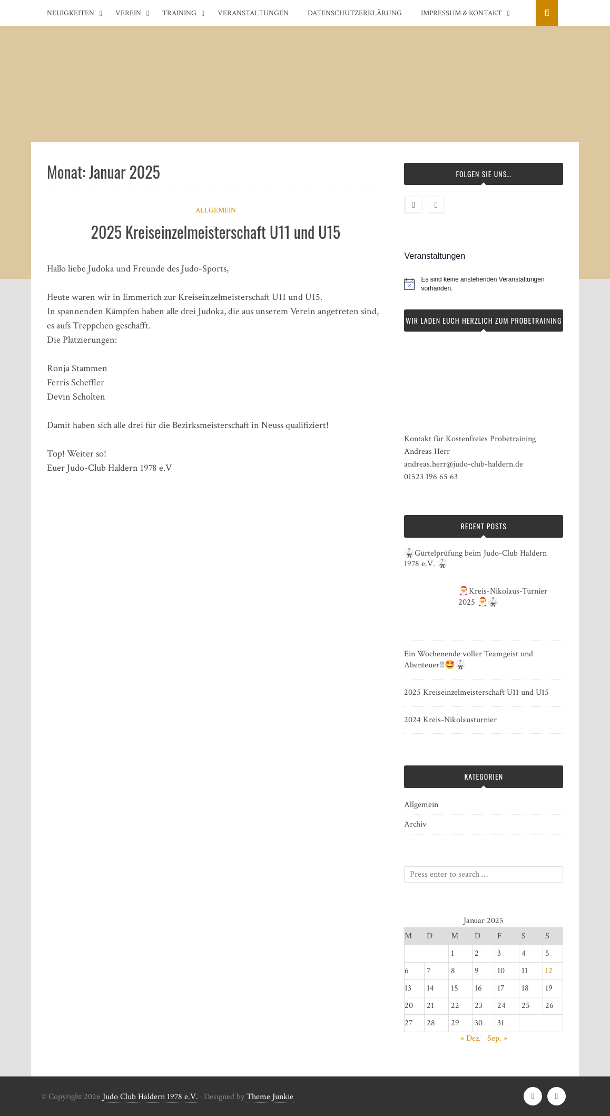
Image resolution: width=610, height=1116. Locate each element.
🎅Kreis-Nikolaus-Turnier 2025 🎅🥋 (502, 597)
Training (179, 13)
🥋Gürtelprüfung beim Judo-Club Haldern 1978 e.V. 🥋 (475, 559)
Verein (128, 13)
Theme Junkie (270, 1096)
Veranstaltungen (253, 13)
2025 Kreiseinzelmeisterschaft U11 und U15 (216, 232)
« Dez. (470, 1038)
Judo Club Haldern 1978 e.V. (150, 1096)
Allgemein (215, 210)
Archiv (415, 824)
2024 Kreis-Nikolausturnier (450, 719)
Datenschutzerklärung (355, 13)
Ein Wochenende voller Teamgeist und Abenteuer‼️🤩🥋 (468, 659)
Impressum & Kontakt (461, 13)
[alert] (492, 284)
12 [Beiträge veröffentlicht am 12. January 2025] (549, 970)
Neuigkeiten (70, 13)
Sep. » (497, 1038)
